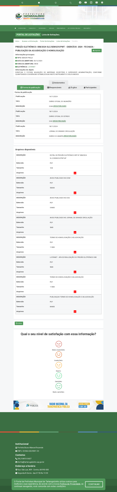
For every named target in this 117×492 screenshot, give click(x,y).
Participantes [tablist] (90, 88)
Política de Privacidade (70, 484)
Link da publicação (59, 106)
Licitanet (31, 67)
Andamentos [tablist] (58, 83)
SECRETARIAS (42, 28)
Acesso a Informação (30, 41)
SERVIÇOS (51, 28)
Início (17, 41)
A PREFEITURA (22, 28)
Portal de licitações (47, 41)
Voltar (19, 323)
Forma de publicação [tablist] (30, 88)
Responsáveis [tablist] (54, 88)
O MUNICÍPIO (32, 28)
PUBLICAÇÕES (87, 28)
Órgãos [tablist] (72, 88)
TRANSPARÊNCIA (61, 28)
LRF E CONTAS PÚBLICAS (74, 28)
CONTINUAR (94, 484)
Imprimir (96, 50)
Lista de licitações (63, 41)
